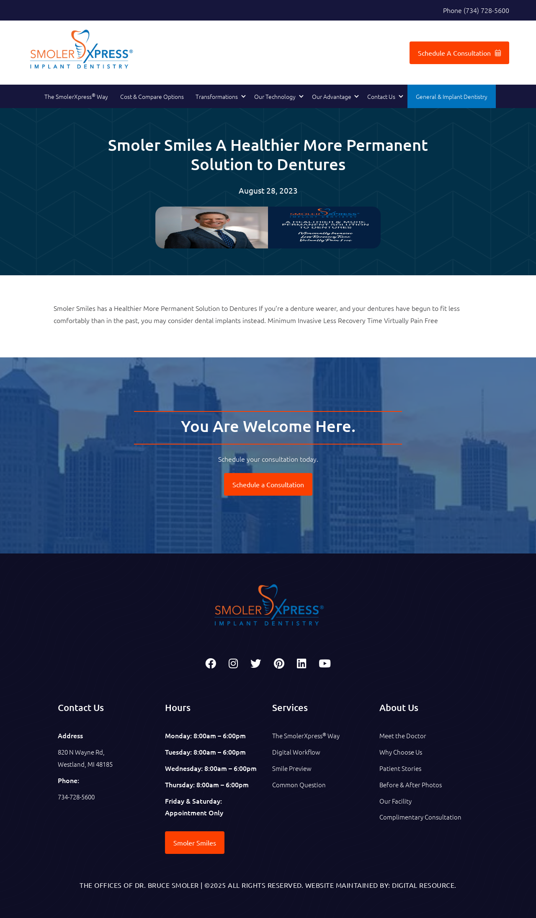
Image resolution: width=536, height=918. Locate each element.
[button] (218, 97)
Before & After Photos (412, 784)
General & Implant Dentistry (451, 96)
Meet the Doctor (404, 735)
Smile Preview (293, 768)
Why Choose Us (402, 751)
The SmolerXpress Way (76, 96)
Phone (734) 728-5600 (476, 10)
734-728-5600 (79, 796)
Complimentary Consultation (422, 816)
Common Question (300, 784)
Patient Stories (401, 768)
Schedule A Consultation (459, 52)
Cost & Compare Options (152, 96)
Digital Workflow (297, 751)
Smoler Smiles (194, 842)
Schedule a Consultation (268, 484)
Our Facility (395, 800)
